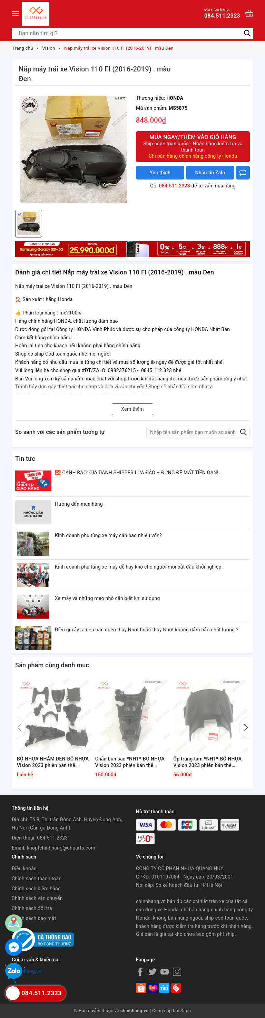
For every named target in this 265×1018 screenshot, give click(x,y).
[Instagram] (177, 971)
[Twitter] (152, 971)
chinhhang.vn (26, 971)
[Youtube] (164, 971)
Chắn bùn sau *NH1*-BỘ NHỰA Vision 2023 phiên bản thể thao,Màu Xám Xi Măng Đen (130, 762)
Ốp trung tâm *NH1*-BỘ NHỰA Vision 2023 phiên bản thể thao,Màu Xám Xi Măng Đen (207, 762)
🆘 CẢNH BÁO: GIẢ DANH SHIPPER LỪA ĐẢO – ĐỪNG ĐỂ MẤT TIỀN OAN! (136, 472)
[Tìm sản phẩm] (132, 33)
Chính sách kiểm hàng (36, 888)
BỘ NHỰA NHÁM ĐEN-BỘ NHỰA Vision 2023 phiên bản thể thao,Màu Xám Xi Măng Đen (53, 762)
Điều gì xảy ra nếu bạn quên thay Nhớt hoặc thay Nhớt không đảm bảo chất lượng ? (146, 629)
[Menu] (15, 14)
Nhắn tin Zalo (210, 172)
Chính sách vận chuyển (37, 898)
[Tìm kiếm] (247, 33)
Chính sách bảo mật (34, 918)
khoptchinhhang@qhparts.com (61, 848)
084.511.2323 (222, 13)
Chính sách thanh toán (36, 878)
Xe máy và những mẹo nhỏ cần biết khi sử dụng (107, 598)
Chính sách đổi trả (32, 908)
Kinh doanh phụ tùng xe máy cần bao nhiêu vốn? (108, 535)
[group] (74, 149)
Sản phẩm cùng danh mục (52, 665)
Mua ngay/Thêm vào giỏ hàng (193, 146)
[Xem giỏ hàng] (249, 14)
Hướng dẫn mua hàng (79, 504)
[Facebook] (140, 971)
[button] (244, 727)
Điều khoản (24, 868)
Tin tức (25, 458)
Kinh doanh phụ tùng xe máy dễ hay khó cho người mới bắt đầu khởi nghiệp (138, 567)
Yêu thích (160, 172)
